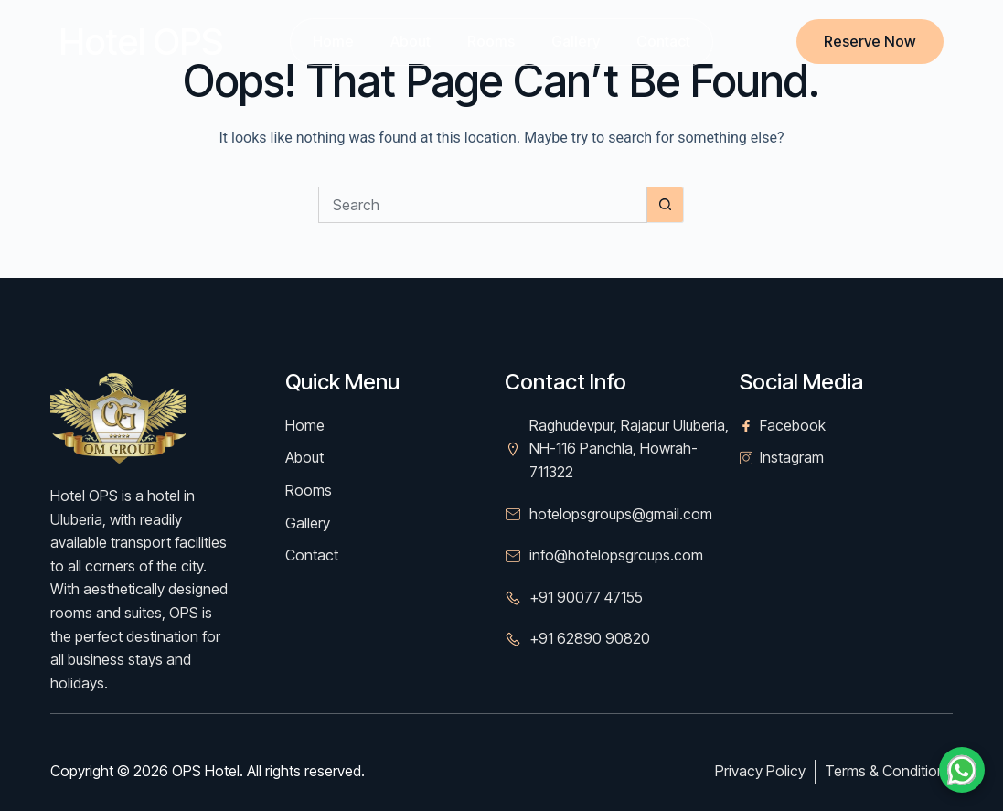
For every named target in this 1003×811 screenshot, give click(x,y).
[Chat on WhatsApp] (962, 770)
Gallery (575, 41)
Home (333, 41)
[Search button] (665, 205)
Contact (663, 41)
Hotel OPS (141, 41)
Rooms (491, 41)
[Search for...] (482, 205)
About (410, 41)
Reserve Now (870, 41)
